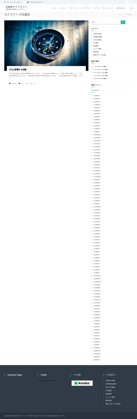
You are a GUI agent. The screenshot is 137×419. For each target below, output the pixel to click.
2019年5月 (96, 333)
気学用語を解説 (97, 37)
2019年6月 (96, 330)
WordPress (62, 416)
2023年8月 (96, 183)
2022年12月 (96, 207)
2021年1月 (96, 273)
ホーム (54, 8)
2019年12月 (96, 312)
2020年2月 (96, 306)
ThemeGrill (41, 416)
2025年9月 (96, 107)
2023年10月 (97, 177)
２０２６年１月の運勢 (99, 66)
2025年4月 (96, 122)
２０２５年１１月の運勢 (100, 72)
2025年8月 (96, 110)
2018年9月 (96, 357)
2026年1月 (96, 95)
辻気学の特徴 (97, 34)
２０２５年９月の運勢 (99, 78)
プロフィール (73, 8)
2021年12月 (96, 243)
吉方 (26, 83)
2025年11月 (96, 101)
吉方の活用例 (97, 40)
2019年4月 (96, 336)
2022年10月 (97, 213)
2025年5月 (96, 119)
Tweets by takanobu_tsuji (47, 381)
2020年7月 (96, 291)
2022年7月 (96, 222)
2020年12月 (97, 276)
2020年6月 (96, 294)
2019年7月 (96, 327)
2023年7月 (96, 186)
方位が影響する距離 (17, 69)
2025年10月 (97, 104)
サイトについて (108, 8)
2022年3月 (96, 234)
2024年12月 (97, 134)
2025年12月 (96, 98)
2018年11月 (96, 351)
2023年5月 (96, 192)
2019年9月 (96, 321)
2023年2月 (96, 201)
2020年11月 (96, 279)
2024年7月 (96, 149)
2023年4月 (96, 195)
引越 (30, 83)
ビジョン (63, 8)
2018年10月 (96, 354)
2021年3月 (96, 267)
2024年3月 (96, 161)
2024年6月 (96, 152)
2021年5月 (96, 261)
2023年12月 (96, 171)
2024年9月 (96, 143)
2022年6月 (96, 225)
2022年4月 (96, 231)
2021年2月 (96, 270)
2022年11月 (96, 210)
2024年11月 (96, 137)
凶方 (22, 83)
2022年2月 (96, 237)
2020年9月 (96, 285)
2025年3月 (96, 125)
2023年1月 (96, 204)
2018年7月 (96, 360)
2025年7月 (96, 113)
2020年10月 (97, 282)
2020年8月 (96, 288)
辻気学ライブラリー (16, 6)
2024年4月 (96, 158)
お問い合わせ (120, 8)
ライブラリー (85, 8)
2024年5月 (96, 155)
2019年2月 (96, 342)
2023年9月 (96, 180)
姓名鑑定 (96, 46)
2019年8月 (96, 324)
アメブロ (96, 8)
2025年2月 (96, 128)
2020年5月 (96, 297)
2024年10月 (97, 140)
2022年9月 (96, 216)
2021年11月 (96, 246)
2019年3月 (96, 339)
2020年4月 (96, 300)
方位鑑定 (14, 83)
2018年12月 (96, 348)
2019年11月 (96, 315)
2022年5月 (96, 228)
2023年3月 (96, 198)
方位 (35, 83)
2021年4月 (96, 264)
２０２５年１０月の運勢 (100, 75)
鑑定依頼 (96, 52)
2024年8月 (96, 146)
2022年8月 (96, 219)
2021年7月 (96, 255)
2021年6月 (96, 258)
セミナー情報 (97, 49)
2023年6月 (96, 189)
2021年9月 (96, 249)
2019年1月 (96, 345)
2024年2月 (96, 164)
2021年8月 (96, 252)
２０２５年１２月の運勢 (100, 69)
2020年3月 (96, 303)
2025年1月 (96, 131)
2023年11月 (96, 174)
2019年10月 (96, 318)
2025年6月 (96, 116)
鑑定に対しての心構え (99, 55)
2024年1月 (96, 168)
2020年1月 (96, 309)
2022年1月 (96, 240)
